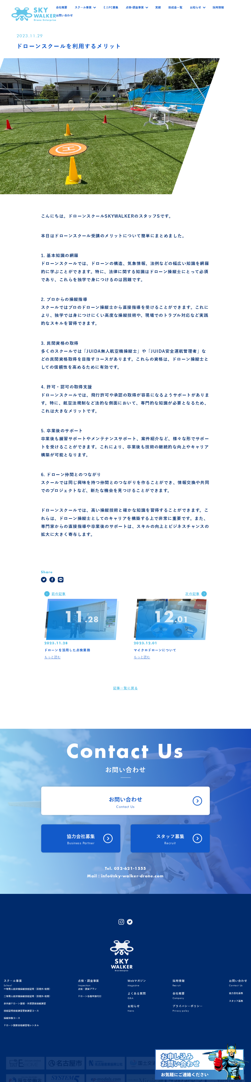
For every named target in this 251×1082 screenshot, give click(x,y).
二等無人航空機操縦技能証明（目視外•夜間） (28, 1034)
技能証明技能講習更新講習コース (21, 1048)
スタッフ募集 (236, 1038)
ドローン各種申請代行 (89, 1034)
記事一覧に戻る (125, 695)
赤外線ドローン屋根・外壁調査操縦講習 (25, 1041)
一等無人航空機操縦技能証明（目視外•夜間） (28, 1026)
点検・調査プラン (87, 1026)
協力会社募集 (236, 1030)
